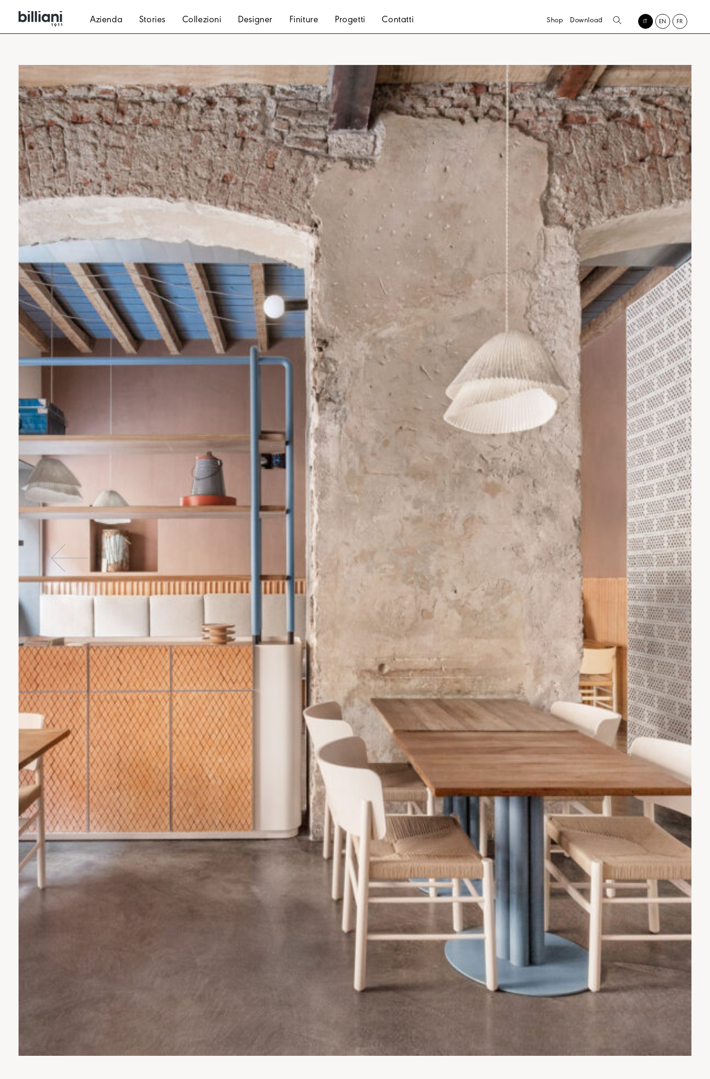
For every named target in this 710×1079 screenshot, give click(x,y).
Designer (255, 21)
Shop (555, 21)
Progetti (350, 21)
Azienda (106, 21)
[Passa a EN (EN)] (663, 22)
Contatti (398, 21)
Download (586, 21)
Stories (152, 21)
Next (640, 558)
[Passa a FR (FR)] (680, 22)
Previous (69, 558)
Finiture (304, 21)
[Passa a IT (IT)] (645, 22)
